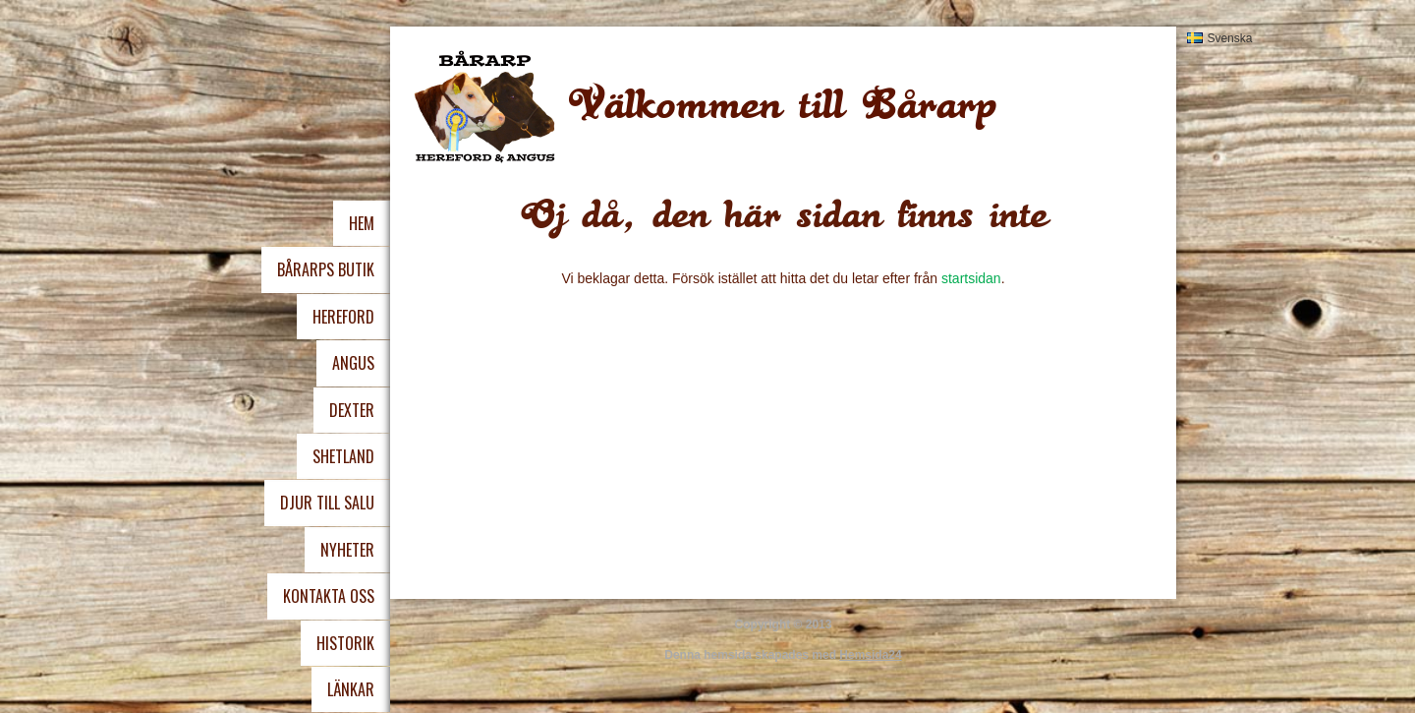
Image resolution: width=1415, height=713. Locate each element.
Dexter (351, 410)
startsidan (971, 278)
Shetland (343, 456)
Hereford (343, 316)
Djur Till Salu (327, 502)
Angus (353, 363)
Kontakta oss (328, 596)
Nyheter (347, 550)
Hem (361, 223)
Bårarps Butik (325, 269)
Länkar (350, 689)
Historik (345, 643)
